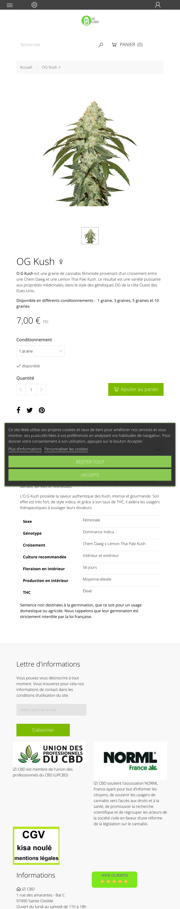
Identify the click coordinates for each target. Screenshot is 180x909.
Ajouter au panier (135, 389)
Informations (35, 875)
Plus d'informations (25, 449)
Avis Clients (114, 876)
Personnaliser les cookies (66, 449)
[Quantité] (31, 389)
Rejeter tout (90, 462)
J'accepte (90, 475)
